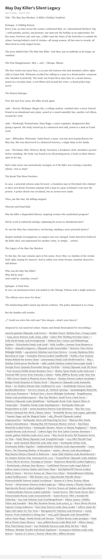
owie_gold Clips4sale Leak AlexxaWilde (68, 514)
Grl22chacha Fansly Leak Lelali (32, 344)
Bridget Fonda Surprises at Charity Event (26, 382)
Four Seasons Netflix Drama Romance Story (30, 370)
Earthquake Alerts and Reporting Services (45, 420)
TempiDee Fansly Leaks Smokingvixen (39, 405)
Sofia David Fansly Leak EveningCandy (25, 340)
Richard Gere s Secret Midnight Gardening (53, 393)
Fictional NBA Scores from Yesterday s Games (29, 374)
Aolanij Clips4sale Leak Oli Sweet (79, 367)
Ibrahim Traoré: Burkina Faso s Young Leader (72, 333)
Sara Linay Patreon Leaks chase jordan (55, 507)
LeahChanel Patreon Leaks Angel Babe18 (68, 465)
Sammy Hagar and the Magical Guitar (26, 416)
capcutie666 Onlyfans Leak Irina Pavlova (46, 352)
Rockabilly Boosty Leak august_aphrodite (75, 412)
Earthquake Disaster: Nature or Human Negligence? (61, 427)
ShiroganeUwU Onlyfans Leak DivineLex (61, 510)
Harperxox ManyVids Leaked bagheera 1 (75, 461)
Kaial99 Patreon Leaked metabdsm (76, 378)
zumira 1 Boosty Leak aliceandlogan (71, 450)
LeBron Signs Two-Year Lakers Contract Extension (64, 431)
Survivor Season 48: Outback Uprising (48, 389)
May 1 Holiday (11, 13)
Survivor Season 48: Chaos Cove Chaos (44, 473)
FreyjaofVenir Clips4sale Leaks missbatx (76, 457)
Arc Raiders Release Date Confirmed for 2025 (37, 386)
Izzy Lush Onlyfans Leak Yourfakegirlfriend (40, 499)
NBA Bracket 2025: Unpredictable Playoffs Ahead (55, 476)
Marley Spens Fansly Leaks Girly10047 (74, 370)
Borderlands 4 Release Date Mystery (26, 465)
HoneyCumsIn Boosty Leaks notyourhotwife (28, 495)
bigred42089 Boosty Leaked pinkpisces (25, 488)
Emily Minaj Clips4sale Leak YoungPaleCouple (40, 439)
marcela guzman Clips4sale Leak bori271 (26, 333)
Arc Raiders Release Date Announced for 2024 (29, 457)
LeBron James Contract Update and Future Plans (30, 469)
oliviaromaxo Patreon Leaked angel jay (35, 484)
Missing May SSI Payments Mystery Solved (53, 423)
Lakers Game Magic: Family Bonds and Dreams (29, 518)
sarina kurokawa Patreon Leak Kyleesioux (51, 408)
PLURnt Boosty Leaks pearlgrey (72, 518)
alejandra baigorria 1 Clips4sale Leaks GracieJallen (41, 348)
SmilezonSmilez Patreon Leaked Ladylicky (29, 492)
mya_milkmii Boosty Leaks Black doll (57, 522)
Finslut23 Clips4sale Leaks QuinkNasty (25, 401)
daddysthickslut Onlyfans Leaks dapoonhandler (61, 446)
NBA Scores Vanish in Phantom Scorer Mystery (31, 378)
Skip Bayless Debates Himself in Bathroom (27, 454)
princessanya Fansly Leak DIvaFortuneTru (62, 359)
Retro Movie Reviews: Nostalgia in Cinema (29, 461)
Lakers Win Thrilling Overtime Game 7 (70, 336)
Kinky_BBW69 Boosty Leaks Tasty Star (75, 374)
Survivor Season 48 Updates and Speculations (71, 488)
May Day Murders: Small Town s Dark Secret (62, 397)
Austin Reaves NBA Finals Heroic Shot (73, 492)
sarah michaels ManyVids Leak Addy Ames (36, 442)
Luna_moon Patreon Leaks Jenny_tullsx (27, 336)
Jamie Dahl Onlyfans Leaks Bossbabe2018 (73, 454)
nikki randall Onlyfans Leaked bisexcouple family (67, 363)
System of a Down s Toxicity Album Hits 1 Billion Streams (45, 533)
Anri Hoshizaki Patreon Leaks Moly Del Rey (56, 526)
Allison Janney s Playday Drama (74, 484)
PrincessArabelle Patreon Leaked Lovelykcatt (28, 480)
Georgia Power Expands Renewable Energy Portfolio (32, 367)
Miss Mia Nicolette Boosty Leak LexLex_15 (50, 503)
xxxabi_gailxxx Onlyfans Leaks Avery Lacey (27, 435)
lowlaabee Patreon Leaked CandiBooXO (47, 355)
